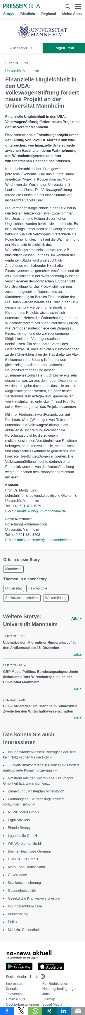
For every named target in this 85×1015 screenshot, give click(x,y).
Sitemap (48, 999)
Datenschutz (15, 999)
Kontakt (12, 989)
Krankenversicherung (24, 883)
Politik (12, 922)
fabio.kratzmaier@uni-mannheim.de (45, 540)
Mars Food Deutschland (26, 867)
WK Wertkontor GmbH (25, 843)
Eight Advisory (19, 820)
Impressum (14, 983)
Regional (48, 14)
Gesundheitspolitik (22, 890)
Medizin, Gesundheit (24, 930)
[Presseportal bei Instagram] (41, 976)
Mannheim (13, 569)
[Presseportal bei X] (35, 977)
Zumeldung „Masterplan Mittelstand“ (36, 791)
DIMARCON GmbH (23, 859)
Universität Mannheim (22, 71)
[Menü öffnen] (78, 6)
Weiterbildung (56, 598)
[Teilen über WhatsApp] (35, 1011)
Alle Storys (21, 48)
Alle (76, 618)
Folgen (64, 48)
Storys (8, 14)
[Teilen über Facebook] (7, 1011)
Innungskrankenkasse (25, 906)
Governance (17, 875)
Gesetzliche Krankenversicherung (34, 898)
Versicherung (18, 914)
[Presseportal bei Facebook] (29, 977)
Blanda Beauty (19, 828)
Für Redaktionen (55, 983)
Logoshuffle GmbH (22, 836)
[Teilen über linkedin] (64, 1011)
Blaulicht (27, 14)
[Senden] (78, 1011)
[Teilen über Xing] (49, 1011)
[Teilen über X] (21, 1011)
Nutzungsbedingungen (59, 989)
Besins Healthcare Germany (30, 851)
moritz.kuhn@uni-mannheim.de (41, 511)
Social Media (52, 1004)
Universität (13, 588)
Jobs (46, 994)
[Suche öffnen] (67, 6)
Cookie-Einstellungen (22, 1004)
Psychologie (37, 588)
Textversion (15, 994)
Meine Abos (72, 14)
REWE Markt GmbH (23, 812)
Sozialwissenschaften (22, 598)
